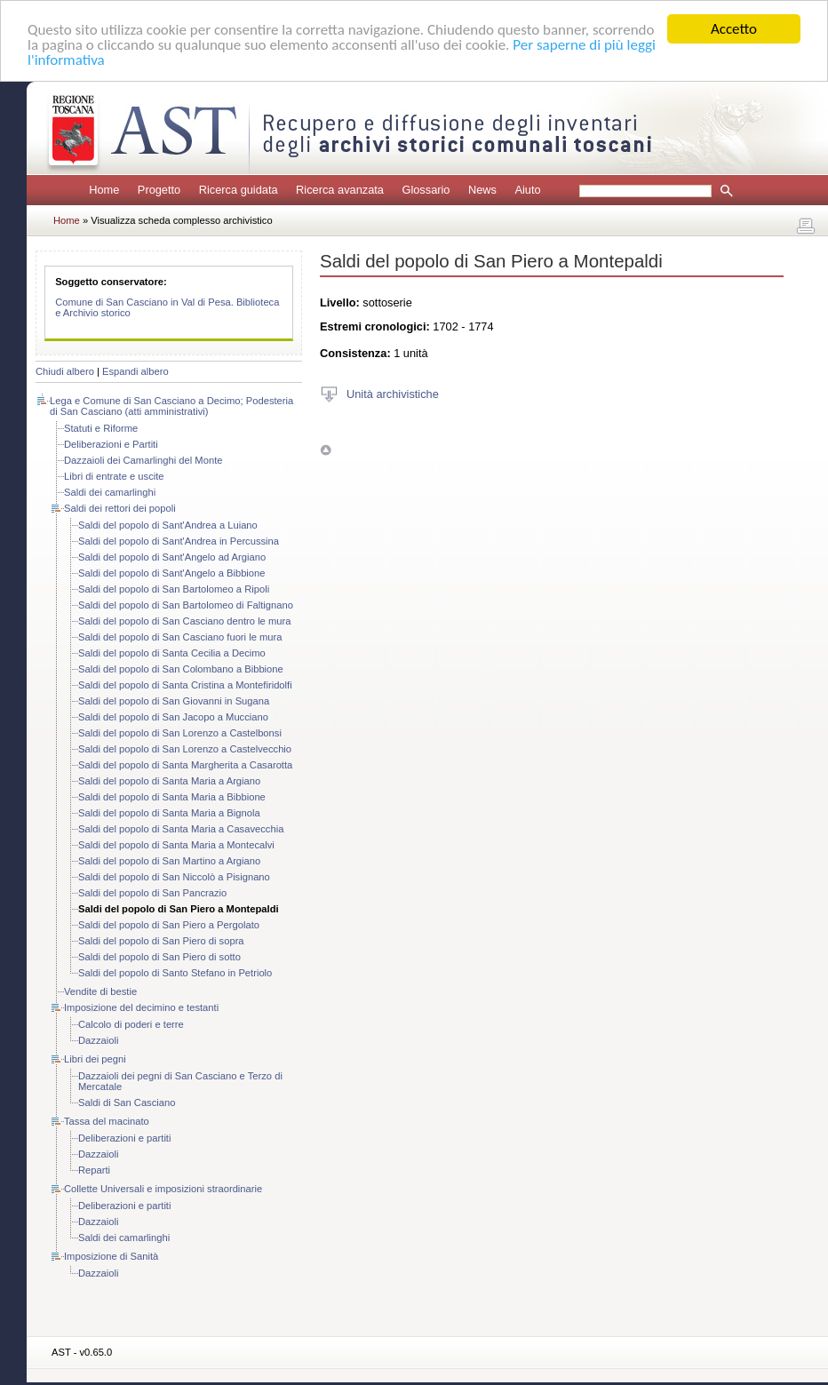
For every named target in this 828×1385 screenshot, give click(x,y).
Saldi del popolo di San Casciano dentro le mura (184, 621)
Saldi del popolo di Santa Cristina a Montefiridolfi (185, 685)
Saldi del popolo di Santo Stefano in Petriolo (175, 972)
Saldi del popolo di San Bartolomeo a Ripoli (173, 589)
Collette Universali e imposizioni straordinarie (163, 1188)
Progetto (159, 189)
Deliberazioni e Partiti (111, 444)
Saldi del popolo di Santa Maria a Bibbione (172, 797)
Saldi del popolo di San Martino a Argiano (169, 861)
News (482, 189)
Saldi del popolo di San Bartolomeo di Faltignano (185, 605)
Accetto (734, 29)
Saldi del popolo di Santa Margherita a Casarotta (185, 765)
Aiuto (527, 189)
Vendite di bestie (100, 991)
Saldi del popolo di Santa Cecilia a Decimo (172, 653)
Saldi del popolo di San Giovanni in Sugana (173, 701)
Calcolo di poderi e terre (131, 1024)
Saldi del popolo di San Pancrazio (152, 893)
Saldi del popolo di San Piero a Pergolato (168, 924)
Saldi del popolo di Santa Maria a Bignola (169, 813)
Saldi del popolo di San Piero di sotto (159, 956)
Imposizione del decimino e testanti (141, 1007)
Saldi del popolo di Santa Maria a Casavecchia (180, 829)
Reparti (94, 1170)
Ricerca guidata (238, 189)
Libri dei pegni (95, 1059)
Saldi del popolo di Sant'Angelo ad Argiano (172, 557)
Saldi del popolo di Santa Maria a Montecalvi (176, 845)
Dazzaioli (98, 1040)
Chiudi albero (65, 371)
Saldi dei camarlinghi (109, 492)
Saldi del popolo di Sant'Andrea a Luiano (168, 525)
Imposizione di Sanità (111, 1256)
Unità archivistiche (392, 393)
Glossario (426, 189)
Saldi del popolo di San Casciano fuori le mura (180, 637)
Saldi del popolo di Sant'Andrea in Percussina (178, 541)
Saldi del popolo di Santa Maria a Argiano (169, 781)
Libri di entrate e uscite (114, 476)
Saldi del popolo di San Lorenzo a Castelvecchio (184, 749)
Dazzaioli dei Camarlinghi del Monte (143, 460)
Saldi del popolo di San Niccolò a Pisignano (174, 877)
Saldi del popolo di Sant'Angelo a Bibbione (172, 573)
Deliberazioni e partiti (124, 1138)
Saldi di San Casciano (126, 1102)
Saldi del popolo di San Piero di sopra (161, 940)
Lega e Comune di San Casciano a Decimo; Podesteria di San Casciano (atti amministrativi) (171, 406)
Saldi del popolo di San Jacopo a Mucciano (173, 717)
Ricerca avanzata (340, 189)
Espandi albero (135, 371)
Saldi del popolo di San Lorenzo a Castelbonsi (180, 733)
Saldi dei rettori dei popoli (120, 508)
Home (104, 189)
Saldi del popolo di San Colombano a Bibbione (180, 669)
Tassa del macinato (106, 1121)
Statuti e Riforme (101, 428)
